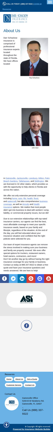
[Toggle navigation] (50, 2)
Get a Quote (32, 379)
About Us (19, 379)
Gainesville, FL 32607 (32, 404)
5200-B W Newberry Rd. (33, 401)
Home (9, 379)
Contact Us (29, 385)
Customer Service (14, 385)
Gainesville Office (30, 398)
